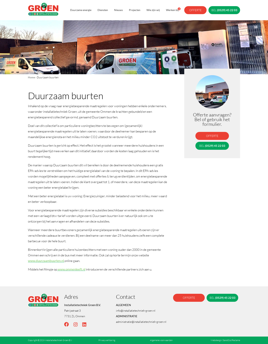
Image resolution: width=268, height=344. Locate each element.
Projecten (134, 10)
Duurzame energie (80, 10)
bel (224, 10)
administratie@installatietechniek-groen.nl (141, 321)
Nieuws (118, 10)
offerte (195, 10)
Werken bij (172, 9)
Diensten (103, 10)
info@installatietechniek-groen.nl (135, 310)
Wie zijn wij (153, 10)
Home (31, 77)
